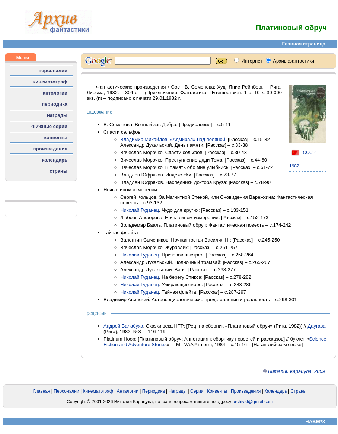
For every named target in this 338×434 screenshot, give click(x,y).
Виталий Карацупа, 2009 (296, 371)
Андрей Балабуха (123, 326)
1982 (294, 166)
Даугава (317, 326)
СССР (302, 152)
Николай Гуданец (139, 210)
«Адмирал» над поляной (197, 139)
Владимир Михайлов (143, 139)
